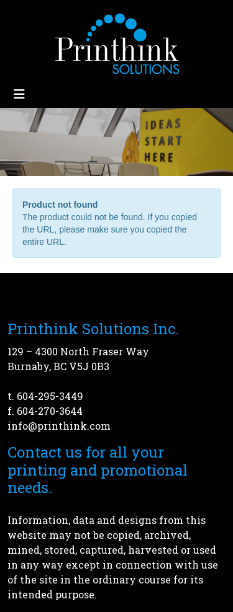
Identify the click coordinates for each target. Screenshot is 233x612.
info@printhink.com (59, 425)
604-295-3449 (50, 395)
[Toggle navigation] (19, 94)
